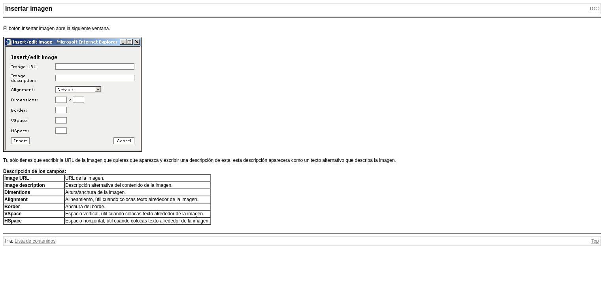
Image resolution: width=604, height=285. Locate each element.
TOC (594, 8)
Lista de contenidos (35, 241)
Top (595, 241)
